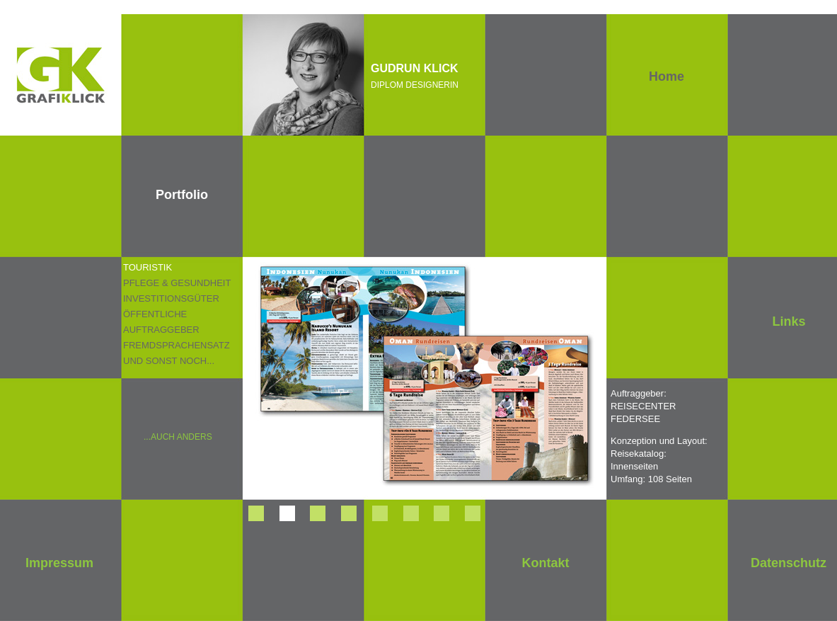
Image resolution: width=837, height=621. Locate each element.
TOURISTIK (147, 267)
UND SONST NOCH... (168, 360)
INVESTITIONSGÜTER (171, 298)
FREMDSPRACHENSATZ (176, 345)
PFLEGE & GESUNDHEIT (177, 283)
